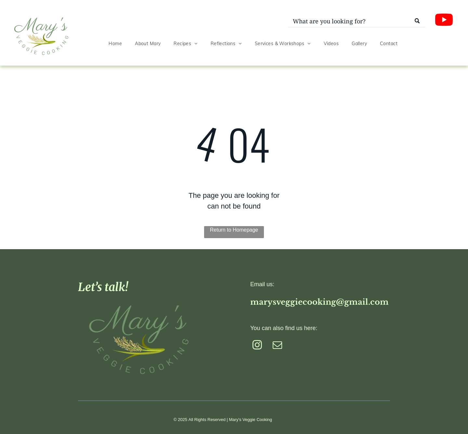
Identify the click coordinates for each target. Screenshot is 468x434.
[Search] (356, 21)
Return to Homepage (234, 230)
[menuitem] (115, 44)
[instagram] (257, 346)
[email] (277, 346)
